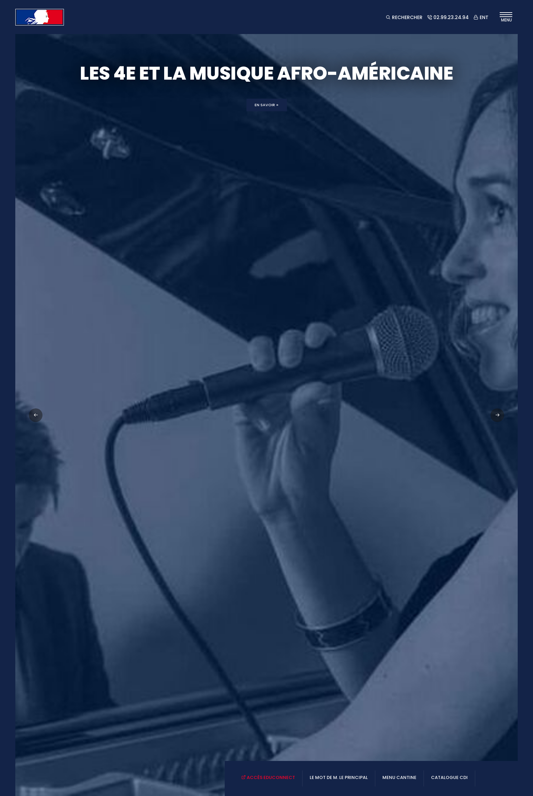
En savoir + (267, 105)
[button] (497, 415)
